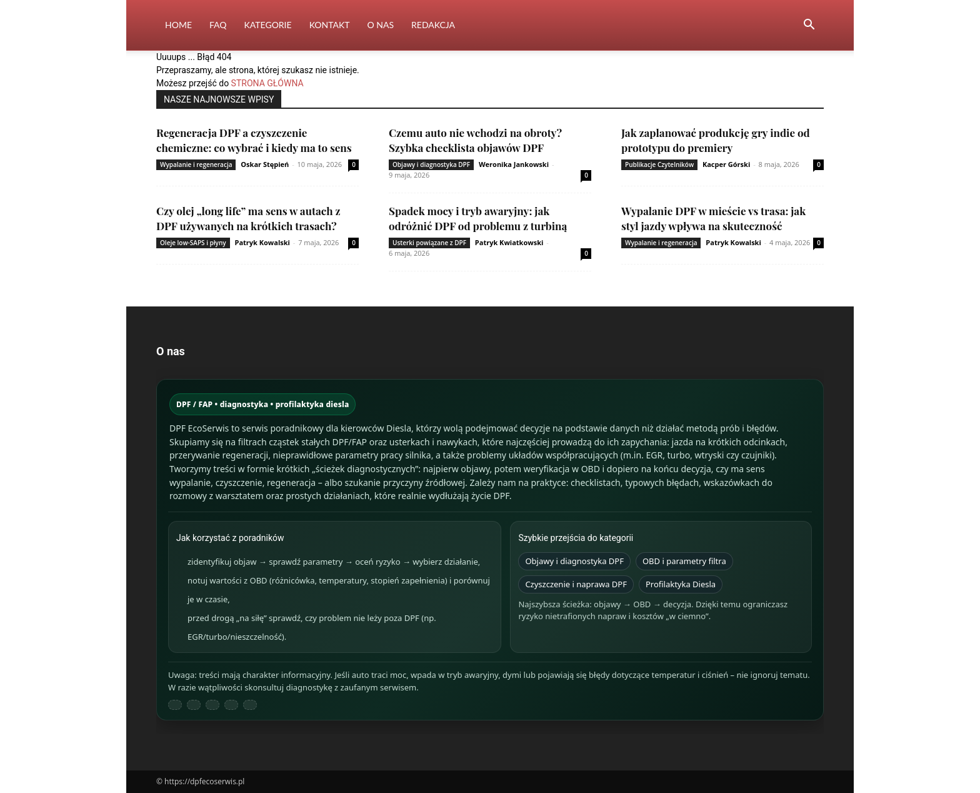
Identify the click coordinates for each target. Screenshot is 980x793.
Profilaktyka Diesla (681, 584)
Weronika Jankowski (514, 164)
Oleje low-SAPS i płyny (193, 242)
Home (178, 24)
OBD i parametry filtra (684, 561)
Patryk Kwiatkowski (509, 242)
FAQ (218, 24)
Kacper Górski (726, 164)
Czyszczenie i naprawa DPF (576, 584)
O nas (381, 24)
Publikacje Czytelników (659, 164)
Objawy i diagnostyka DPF (431, 164)
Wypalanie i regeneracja (196, 164)
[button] (809, 26)
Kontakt (329, 24)
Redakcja (433, 24)
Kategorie (268, 24)
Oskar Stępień (265, 164)
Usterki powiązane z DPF (429, 242)
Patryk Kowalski (262, 242)
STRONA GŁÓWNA (267, 83)
